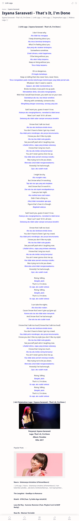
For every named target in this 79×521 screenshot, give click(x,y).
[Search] (75, 3)
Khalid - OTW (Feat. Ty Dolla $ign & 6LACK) (30, 499)
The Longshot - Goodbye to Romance (28, 493)
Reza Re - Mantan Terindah (24, 513)
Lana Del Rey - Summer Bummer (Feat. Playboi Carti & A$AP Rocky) (37, 506)
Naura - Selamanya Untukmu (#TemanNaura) (31, 482)
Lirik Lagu (9, 3)
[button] (72, 3)
